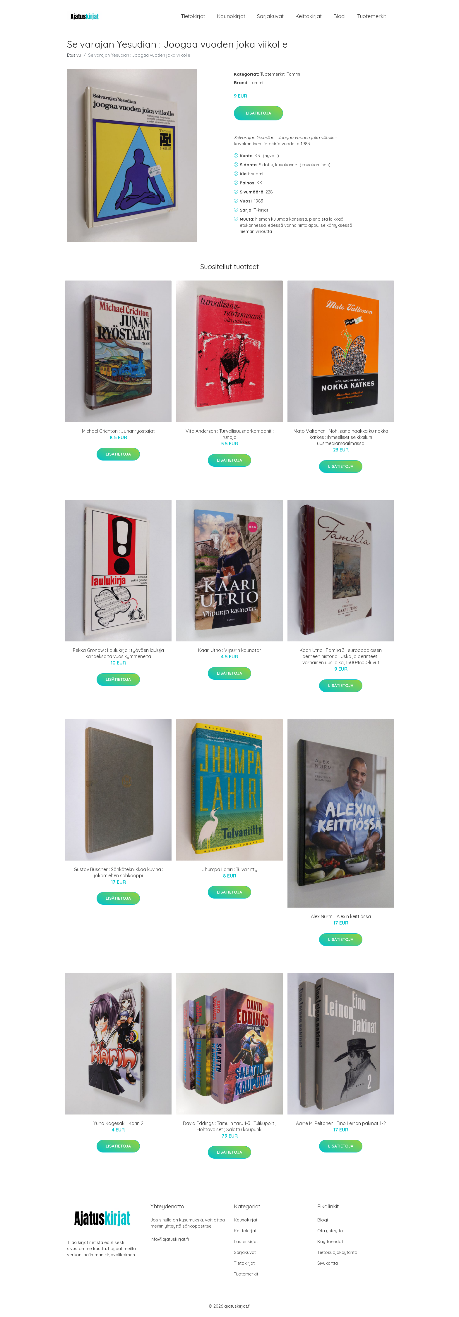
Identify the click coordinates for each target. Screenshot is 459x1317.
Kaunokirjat (231, 16)
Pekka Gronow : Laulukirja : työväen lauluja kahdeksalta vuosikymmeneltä (118, 654)
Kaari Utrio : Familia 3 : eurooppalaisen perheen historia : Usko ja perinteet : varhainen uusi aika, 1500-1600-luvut (341, 657)
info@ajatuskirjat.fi (169, 1240)
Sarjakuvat (270, 16)
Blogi (339, 16)
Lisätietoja (258, 114)
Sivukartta (327, 1264)
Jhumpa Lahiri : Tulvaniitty (229, 870)
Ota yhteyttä (330, 1231)
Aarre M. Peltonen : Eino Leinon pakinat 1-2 (341, 1124)
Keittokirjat (308, 16)
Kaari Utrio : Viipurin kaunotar (229, 651)
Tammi (293, 75)
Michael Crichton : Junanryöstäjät (118, 432)
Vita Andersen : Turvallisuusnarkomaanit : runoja (230, 435)
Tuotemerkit (371, 16)
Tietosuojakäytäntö (337, 1253)
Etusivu (74, 56)
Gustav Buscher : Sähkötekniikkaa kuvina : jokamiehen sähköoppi (118, 873)
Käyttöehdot (330, 1242)
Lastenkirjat (246, 1242)
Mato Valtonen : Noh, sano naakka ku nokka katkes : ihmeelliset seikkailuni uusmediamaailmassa (341, 438)
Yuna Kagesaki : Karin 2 (118, 1124)
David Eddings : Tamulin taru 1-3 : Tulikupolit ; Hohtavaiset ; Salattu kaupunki (229, 1127)
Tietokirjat (193, 16)
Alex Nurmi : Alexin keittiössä (341, 917)
